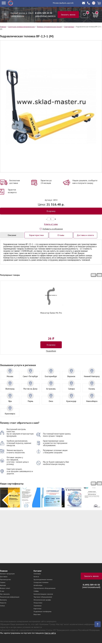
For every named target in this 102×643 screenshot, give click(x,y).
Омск (51, 401)
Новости (3, 603)
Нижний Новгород (92, 376)
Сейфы (36, 591)
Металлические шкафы (42, 600)
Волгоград (10, 388)
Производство (5, 579)
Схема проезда (17, 16)
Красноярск (10, 413)
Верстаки (37, 614)
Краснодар (71, 401)
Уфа (10, 401)
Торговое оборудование (43, 597)
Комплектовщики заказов (43, 594)
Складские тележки (41, 582)
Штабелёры (38, 585)
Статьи (2, 606)
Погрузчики (38, 603)
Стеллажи (37, 574)
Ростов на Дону (30, 388)
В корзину (51, 211)
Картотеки (37, 609)
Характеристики (36, 235)
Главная (3, 27)
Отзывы (61, 235)
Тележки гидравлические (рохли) (49, 27)
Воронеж (71, 376)
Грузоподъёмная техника (43, 579)
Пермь (30, 401)
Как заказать (5, 594)
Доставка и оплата (85, 235)
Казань (92, 388)
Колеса (36, 577)
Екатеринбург (51, 376)
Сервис (2, 582)
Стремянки (37, 606)
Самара (71, 388)
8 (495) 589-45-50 (43, 13)
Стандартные (69, 27)
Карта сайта (50, 633)
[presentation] (93, 275)
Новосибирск (91, 401)
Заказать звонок (68, 14)
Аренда (3, 585)
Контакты (3, 600)
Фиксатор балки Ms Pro (51, 313)
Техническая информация (9, 597)
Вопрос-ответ (5, 588)
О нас (2, 591)
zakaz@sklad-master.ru (45, 16)
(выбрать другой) (66, 3)
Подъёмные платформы (42, 611)
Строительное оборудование (45, 588)
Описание (12, 235)
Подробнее (51, 351)
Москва (56, 3)
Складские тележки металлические (21, 27)
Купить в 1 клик (51, 224)
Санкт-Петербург (30, 376)
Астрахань (51, 388)
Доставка (3, 577)
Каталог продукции (7, 574)
